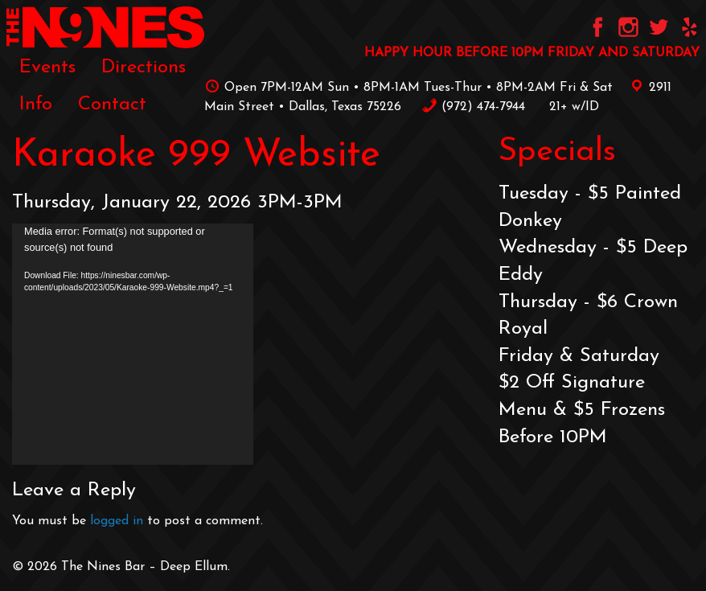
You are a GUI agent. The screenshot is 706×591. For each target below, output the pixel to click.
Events (47, 67)
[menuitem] (47, 66)
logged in (116, 521)
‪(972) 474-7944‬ (473, 107)
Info (35, 104)
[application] (132, 344)
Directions (143, 67)
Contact (112, 104)
